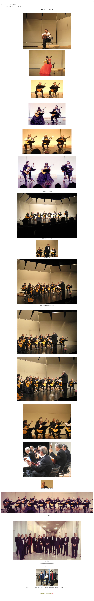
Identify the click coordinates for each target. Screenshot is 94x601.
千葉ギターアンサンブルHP (45, 593)
